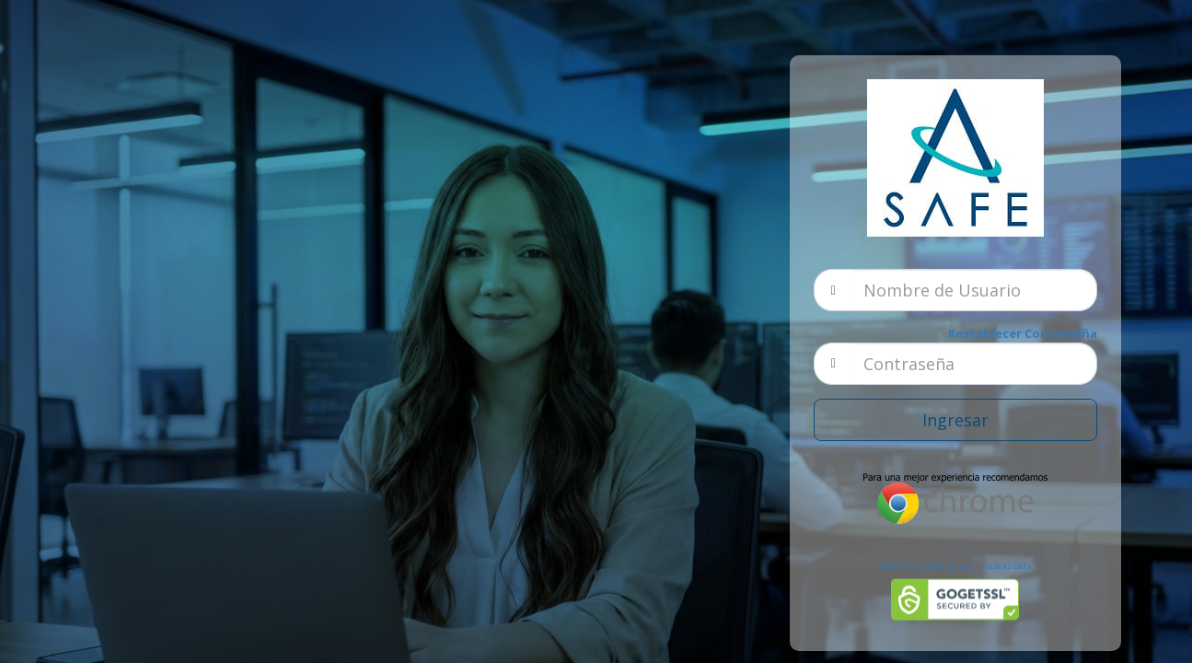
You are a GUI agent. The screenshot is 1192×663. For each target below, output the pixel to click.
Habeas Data (1007, 566)
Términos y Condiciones (925, 566)
